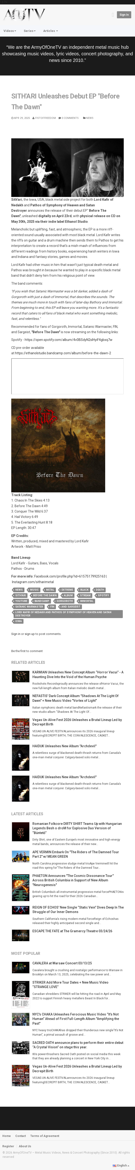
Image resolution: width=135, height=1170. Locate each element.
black (84, 589)
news (19, 589)
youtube (21, 601)
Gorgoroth (65, 601)
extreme (67, 589)
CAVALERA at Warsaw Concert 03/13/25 (62, 963)
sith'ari (20, 595)
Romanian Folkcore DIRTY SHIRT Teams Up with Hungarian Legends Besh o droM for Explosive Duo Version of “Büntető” (77, 828)
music (34, 589)
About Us (25, 1146)
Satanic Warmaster (29, 606)
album (68, 595)
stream (85, 595)
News (88, 118)
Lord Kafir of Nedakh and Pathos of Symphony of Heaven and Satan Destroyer (63, 614)
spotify (103, 595)
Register (8, 1146)
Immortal (86, 601)
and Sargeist (71, 606)
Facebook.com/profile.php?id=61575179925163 (69, 576)
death (100, 589)
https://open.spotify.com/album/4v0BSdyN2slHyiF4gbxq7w (68, 340)
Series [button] (30, 31)
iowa (18, 621)
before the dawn (45, 595)
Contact (20, 1136)
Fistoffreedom (44, 118)
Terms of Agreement (44, 1136)
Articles (50, 31)
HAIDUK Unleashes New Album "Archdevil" (64, 746)
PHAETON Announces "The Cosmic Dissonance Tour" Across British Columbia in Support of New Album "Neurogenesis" (73, 880)
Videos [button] (10, 31)
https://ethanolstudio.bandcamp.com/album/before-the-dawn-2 (63, 353)
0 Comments (68, 118)
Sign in (124, 14)
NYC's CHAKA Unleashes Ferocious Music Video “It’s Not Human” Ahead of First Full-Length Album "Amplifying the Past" (75, 1018)
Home (6, 1136)
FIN (52, 606)
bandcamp (42, 601)
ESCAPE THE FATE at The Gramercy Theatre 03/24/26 (72, 931)
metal (50, 589)
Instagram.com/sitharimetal (33, 582)
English (121, 1165)
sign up (30, 634)
